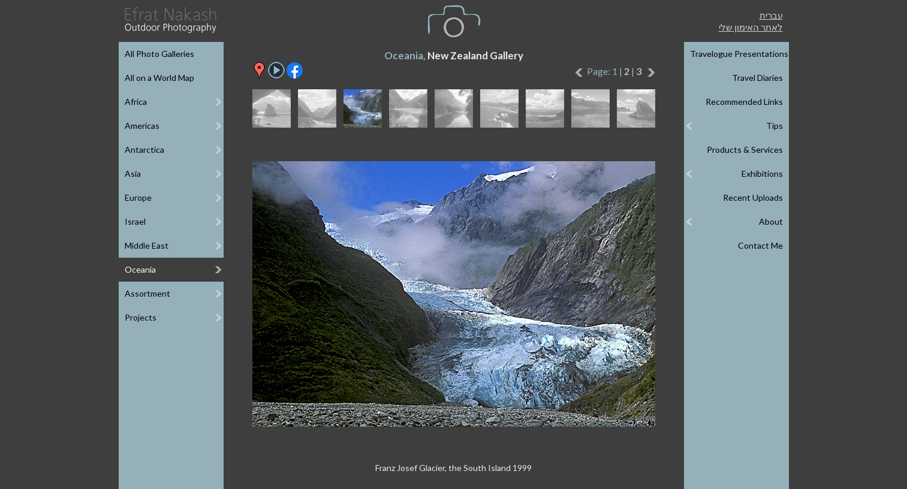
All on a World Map (159, 78)
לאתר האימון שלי (751, 27)
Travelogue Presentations (739, 54)
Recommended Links (744, 101)
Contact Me (760, 245)
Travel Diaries (757, 78)
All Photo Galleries (159, 54)
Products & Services (745, 149)
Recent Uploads (753, 197)
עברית (771, 15)
